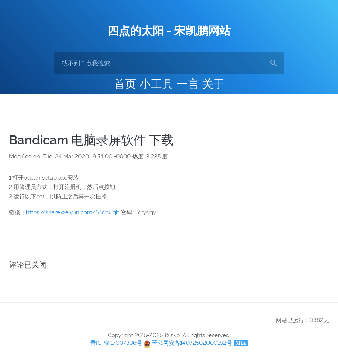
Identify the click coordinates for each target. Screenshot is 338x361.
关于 (213, 84)
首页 (125, 84)
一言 (187, 84)
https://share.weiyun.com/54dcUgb (72, 212)
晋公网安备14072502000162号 (192, 342)
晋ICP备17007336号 (116, 342)
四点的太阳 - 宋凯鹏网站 (169, 30)
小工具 (156, 84)
